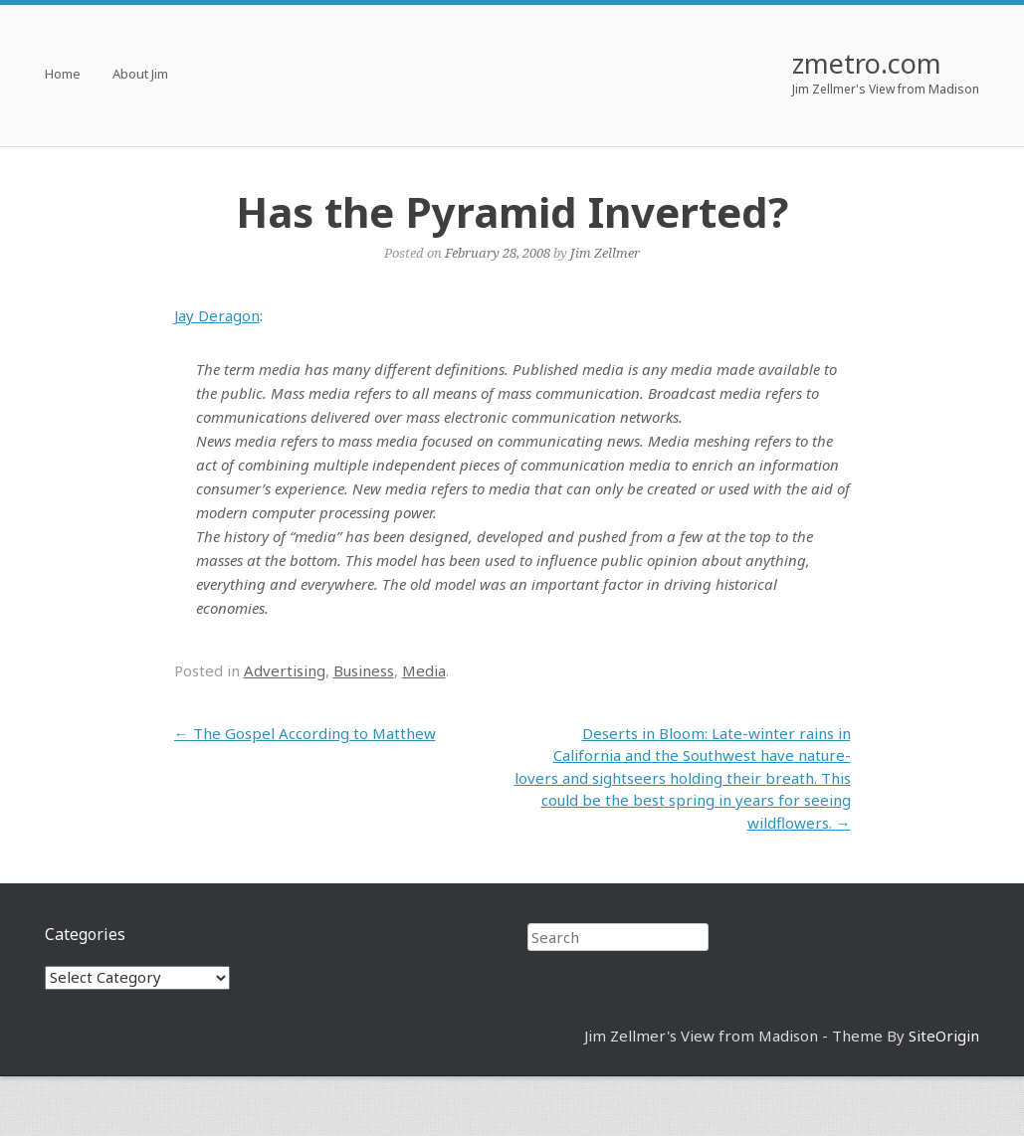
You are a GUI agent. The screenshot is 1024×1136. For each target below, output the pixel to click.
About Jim (140, 75)
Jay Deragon (217, 315)
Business (363, 670)
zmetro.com (866, 63)
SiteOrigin (944, 1035)
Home (63, 75)
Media (424, 670)
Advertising (284, 670)
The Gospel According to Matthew (305, 733)
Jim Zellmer (605, 253)
